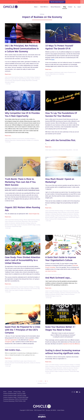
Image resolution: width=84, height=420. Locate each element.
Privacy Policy (17, 391)
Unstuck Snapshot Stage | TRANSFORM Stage (15, 397)
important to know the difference (71, 343)
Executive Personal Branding (16, 362)
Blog (24, 391)
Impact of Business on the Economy (16, 138)
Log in (79, 6)
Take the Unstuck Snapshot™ (57, 1)
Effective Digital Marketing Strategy (22, 78)
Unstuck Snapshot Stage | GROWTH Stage (14, 395)
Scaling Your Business (10, 223)
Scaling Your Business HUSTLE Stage (64, 215)
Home (4, 391)
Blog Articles (29, 80)
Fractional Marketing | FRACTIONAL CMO (14, 401)
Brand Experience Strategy (19, 80)
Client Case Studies (32, 221)
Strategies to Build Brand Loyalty (55, 72)
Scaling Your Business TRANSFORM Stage (68, 217)
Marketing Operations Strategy (23, 140)
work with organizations (11, 339)
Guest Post (58, 296)
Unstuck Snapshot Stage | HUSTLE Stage (14, 393)
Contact (10, 391)
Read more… (8, 74)
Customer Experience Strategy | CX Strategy (29, 287)
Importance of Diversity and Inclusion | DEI (70, 292)
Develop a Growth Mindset (25, 290)
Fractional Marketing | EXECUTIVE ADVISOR (15, 399)
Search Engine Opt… (34, 213)
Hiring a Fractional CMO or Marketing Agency (55, 219)
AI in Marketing (60, 74)
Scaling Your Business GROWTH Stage (26, 224)
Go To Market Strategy (28, 77)
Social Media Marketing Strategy (15, 77)
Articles (42, 14)
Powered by (24, 416)
